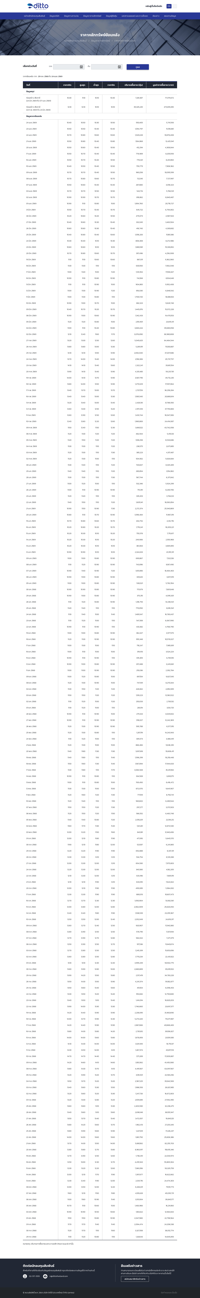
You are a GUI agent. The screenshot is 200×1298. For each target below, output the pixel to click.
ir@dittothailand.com (59, 1276)
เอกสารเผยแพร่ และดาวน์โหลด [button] (135, 15)
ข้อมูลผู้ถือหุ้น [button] (111, 15)
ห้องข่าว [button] (156, 15)
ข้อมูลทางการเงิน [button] (71, 15)
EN (169, 6)
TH (174, 6)
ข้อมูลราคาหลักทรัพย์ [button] (92, 15)
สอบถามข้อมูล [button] (170, 15)
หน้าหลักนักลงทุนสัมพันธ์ (34, 15)
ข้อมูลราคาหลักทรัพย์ (100, 40)
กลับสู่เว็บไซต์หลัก (154, 6)
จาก (50, 66)
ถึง (89, 66)
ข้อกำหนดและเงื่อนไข (169, 1292)
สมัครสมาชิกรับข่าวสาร (134, 1279)
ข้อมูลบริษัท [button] (54, 15)
